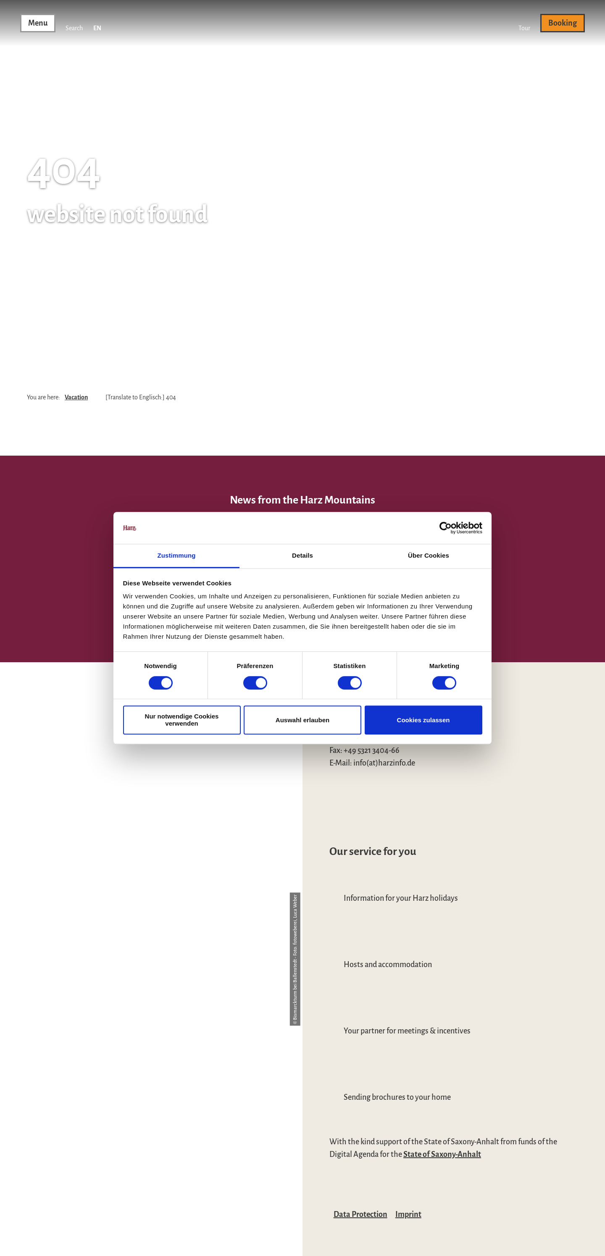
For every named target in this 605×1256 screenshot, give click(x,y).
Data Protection (360, 1214)
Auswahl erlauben (302, 720)
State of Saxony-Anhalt (442, 1154)
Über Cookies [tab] (428, 555)
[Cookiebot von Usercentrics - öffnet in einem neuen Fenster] (445, 528)
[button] (524, 23)
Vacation (76, 397)
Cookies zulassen (423, 720)
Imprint (408, 1214)
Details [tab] (302, 555)
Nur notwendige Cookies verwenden (182, 720)
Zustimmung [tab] (177, 555)
